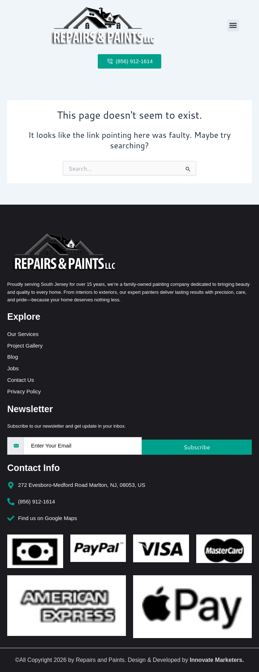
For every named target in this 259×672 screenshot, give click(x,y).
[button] (233, 25)
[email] (82, 446)
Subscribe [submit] (197, 447)
